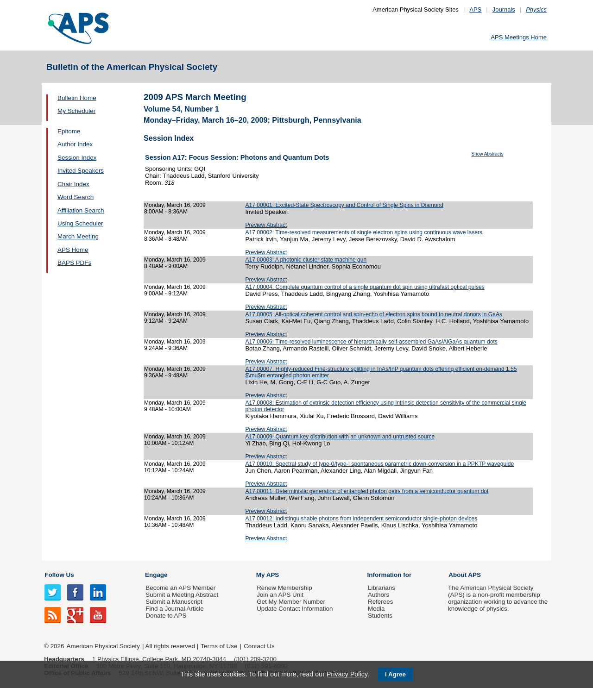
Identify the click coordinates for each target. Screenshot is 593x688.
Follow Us (59, 574)
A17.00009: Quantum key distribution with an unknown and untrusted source (340, 436)
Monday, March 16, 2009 (175, 205)
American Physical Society (103, 646)
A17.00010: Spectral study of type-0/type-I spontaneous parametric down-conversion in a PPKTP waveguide (379, 464)
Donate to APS (165, 615)
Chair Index (73, 184)
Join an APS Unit (280, 594)
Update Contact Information (295, 608)
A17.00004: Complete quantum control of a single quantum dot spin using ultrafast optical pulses (364, 287)
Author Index (75, 144)
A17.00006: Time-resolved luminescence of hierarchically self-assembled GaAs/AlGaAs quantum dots (371, 341)
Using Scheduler (80, 223)
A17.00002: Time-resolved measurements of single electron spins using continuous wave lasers (363, 232)
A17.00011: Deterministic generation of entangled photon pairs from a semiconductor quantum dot (366, 491)
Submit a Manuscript (173, 601)
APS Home (72, 249)
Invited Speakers (80, 170)
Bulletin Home (76, 97)
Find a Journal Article (174, 608)
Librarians (381, 587)
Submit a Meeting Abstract (181, 594)
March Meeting (78, 236)
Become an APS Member (180, 587)
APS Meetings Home (519, 37)
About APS (464, 574)
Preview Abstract (266, 225)
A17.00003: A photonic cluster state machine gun (305, 259)
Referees (380, 601)
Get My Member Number (291, 601)
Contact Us (259, 646)
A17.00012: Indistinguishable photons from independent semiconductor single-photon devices (361, 518)
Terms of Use (219, 646)
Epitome (68, 131)
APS (475, 9)
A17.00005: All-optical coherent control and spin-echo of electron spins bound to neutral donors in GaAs (373, 314)
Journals (503, 9)
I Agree (395, 674)
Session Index (76, 157)
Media (376, 608)
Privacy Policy (347, 674)
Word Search (75, 197)
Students (380, 615)
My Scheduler (76, 110)
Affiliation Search (80, 210)
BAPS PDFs (74, 262)
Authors (378, 594)
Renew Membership (284, 587)
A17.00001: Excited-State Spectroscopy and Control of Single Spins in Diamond (344, 205)
